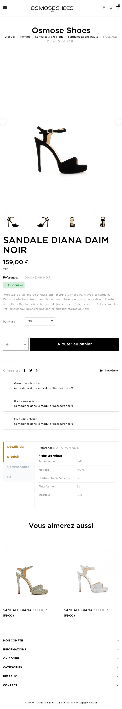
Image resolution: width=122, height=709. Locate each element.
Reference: (10, 277)
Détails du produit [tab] (15, 451)
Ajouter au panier (74, 344)
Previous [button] (3, 122)
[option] (61, 132)
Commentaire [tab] (18, 472)
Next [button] (119, 122)
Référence (45, 447)
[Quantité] (15, 344)
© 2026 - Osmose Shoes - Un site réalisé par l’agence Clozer (61, 702)
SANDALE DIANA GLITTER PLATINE (25, 610)
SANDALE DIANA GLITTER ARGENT (86, 610)
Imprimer (109, 370)
